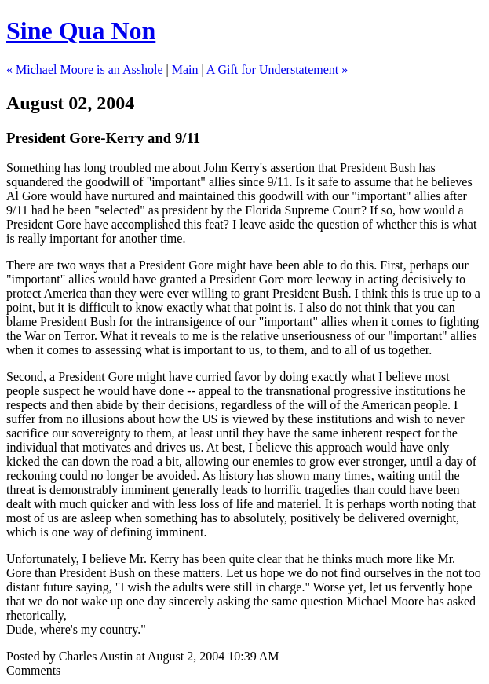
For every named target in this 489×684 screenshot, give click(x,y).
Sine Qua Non (80, 30)
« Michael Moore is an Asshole (84, 69)
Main (185, 69)
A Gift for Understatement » (277, 69)
